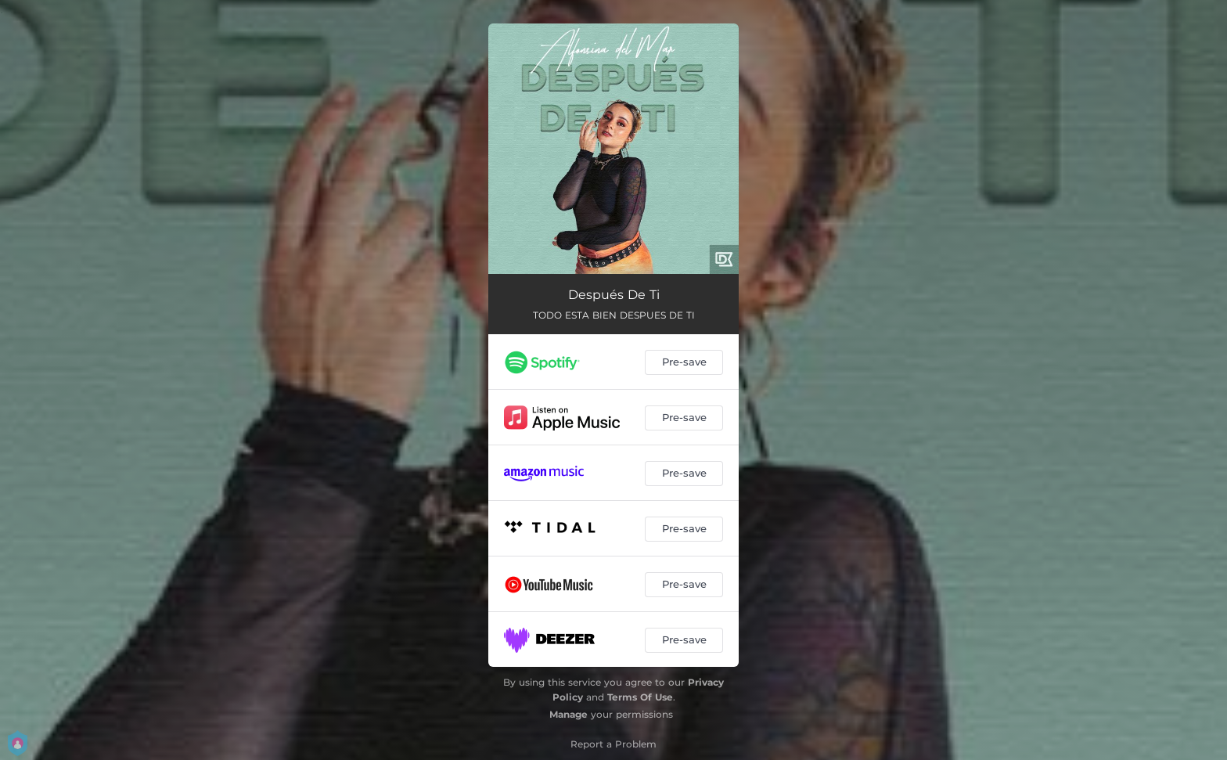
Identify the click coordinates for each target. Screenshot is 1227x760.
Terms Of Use (640, 697)
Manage (568, 714)
